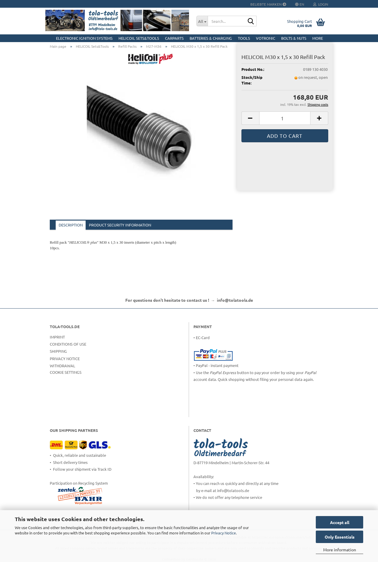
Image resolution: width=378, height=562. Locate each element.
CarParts (174, 38)
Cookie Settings (65, 372)
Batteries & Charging (211, 38)
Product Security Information (120, 224)
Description (71, 224)
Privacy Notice (223, 532)
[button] (250, 118)
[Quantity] (284, 118)
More (317, 38)
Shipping (58, 351)
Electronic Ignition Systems (84, 38)
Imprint (57, 336)
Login (320, 4)
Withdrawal (62, 365)
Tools (244, 38)
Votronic (265, 38)
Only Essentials (340, 536)
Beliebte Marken (268, 4)
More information (339, 549)
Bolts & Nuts (293, 38)
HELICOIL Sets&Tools (138, 38)
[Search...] (202, 21)
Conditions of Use (68, 344)
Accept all (339, 522)
